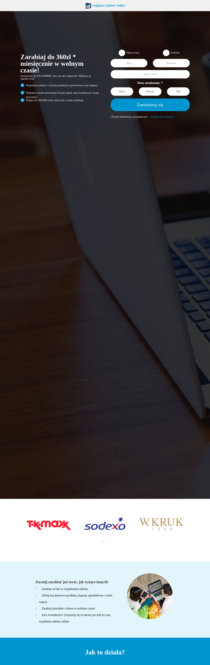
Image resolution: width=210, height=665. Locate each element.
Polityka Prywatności (162, 116)
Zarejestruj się (150, 104)
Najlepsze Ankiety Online (105, 5)
